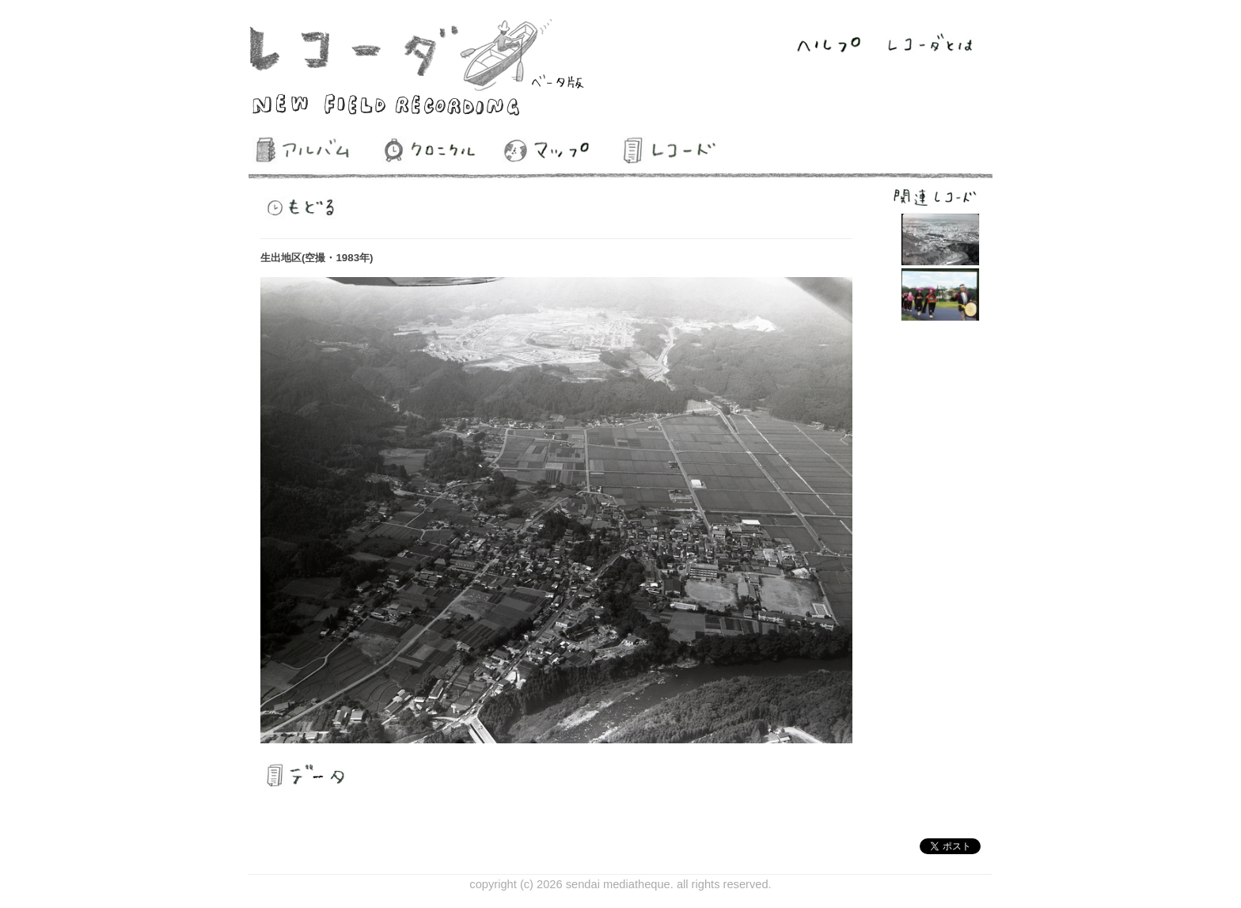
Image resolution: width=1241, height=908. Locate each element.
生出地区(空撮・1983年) (317, 258)
